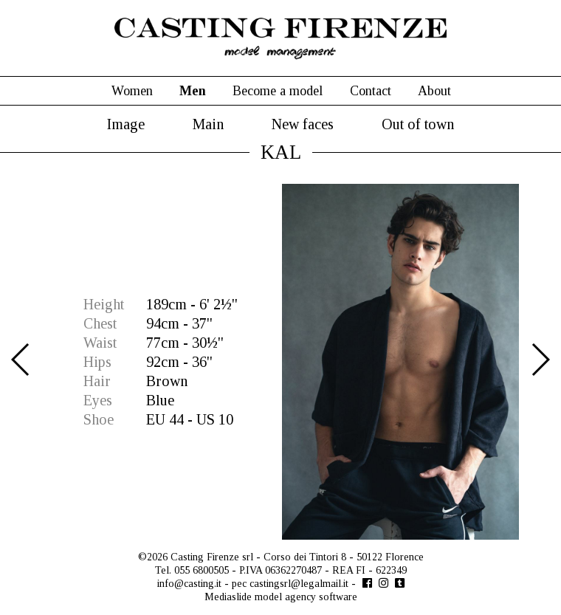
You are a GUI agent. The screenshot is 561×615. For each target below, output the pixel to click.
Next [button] (540, 359)
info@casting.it (189, 583)
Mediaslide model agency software (280, 596)
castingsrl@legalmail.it (298, 583)
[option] (280, 362)
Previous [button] (21, 359)
